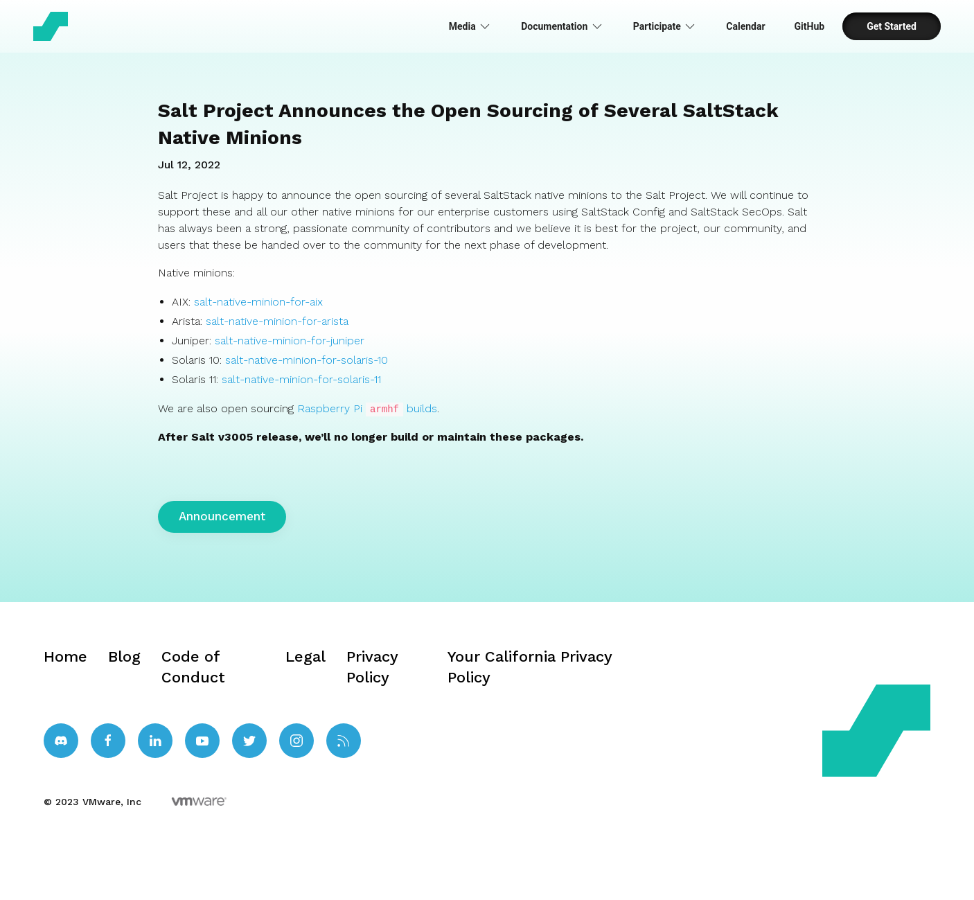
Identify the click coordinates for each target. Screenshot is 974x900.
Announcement (222, 515)
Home (65, 655)
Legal (305, 655)
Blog (124, 655)
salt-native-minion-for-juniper (289, 340)
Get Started (892, 26)
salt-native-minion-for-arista (277, 321)
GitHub (810, 26)
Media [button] (470, 26)
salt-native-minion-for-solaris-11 (301, 379)
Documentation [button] (562, 26)
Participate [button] (665, 26)
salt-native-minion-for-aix (258, 301)
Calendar (745, 26)
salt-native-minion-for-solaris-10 (306, 360)
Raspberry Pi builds (367, 408)
